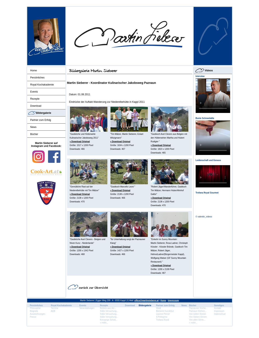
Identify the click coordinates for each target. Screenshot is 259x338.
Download (35, 105)
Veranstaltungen (86, 308)
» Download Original (80, 141)
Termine (54, 308)
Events (34, 91)
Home (33, 70)
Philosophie (35, 308)
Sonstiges (219, 305)
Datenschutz (220, 314)
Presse (33, 317)
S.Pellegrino (161, 317)
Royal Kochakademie (42, 84)
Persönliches (37, 77)
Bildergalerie (43, 112)
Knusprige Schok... (108, 320)
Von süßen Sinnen (197, 314)
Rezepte (35, 98)
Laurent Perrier (163, 314)
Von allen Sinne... (197, 320)
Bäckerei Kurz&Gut (165, 311)
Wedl (158, 308)
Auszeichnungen (37, 314)
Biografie (34, 311)
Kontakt (217, 308)
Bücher (34, 134)
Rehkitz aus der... (108, 308)
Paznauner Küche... (198, 308)
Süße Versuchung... (109, 311)
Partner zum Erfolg (40, 120)
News (33, 127)
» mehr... (104, 323)
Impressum (173, 300)
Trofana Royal (162, 320)
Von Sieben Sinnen (198, 317)
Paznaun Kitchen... (198, 311)
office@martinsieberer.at (146, 300)
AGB (53, 311)
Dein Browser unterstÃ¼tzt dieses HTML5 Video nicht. (213, 95)
